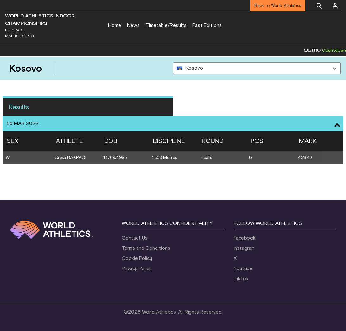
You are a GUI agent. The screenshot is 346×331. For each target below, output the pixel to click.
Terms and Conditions (146, 248)
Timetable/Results (166, 25)
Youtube (243, 268)
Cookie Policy (137, 258)
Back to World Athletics (277, 5)
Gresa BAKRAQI (70, 157)
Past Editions (207, 25)
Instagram (244, 248)
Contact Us (135, 238)
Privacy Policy (137, 268)
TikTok (241, 278)
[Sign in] (335, 5)
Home (114, 25)
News (133, 25)
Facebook (244, 238)
